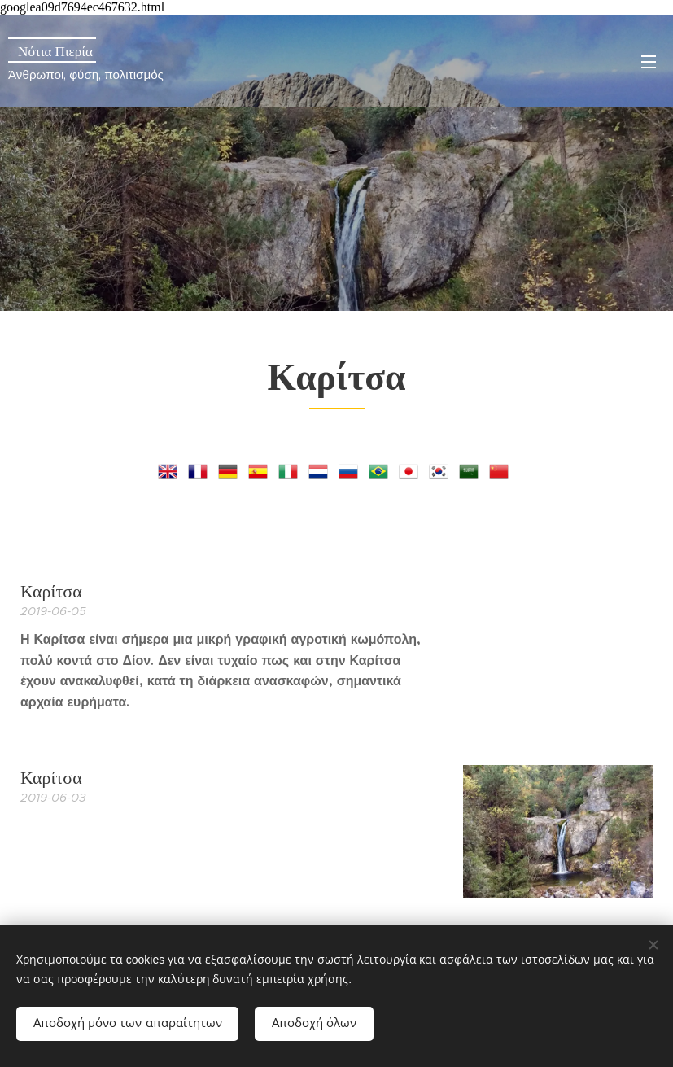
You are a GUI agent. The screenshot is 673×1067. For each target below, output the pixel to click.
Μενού (648, 62)
